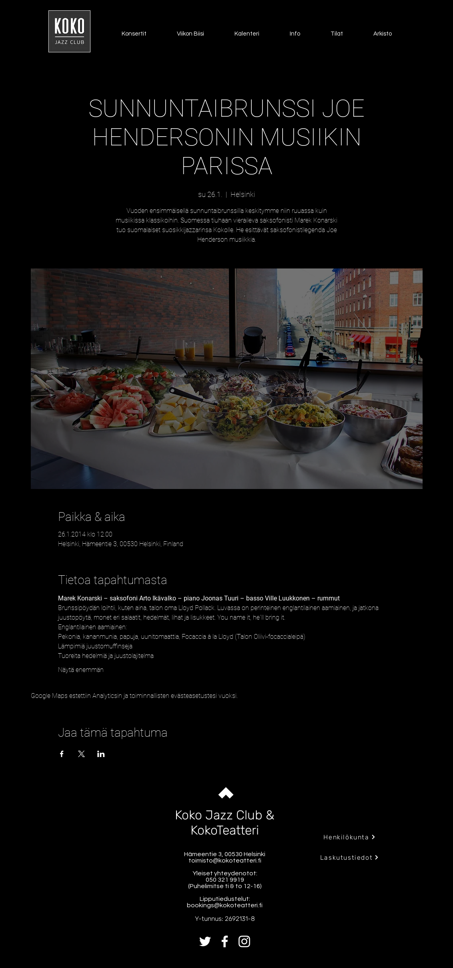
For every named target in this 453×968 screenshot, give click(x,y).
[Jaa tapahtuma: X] (81, 754)
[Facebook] (225, 941)
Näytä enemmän (81, 670)
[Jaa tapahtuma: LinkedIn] (101, 754)
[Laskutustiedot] (349, 857)
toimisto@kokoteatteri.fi (224, 860)
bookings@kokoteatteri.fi (225, 905)
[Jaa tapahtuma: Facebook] (62, 754)
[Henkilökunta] (349, 837)
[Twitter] (205, 941)
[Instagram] (244, 941)
